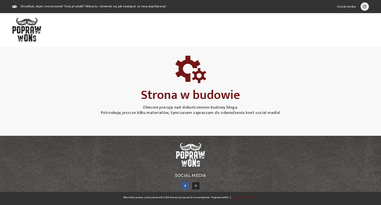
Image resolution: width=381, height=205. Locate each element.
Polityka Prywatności (245, 197)
